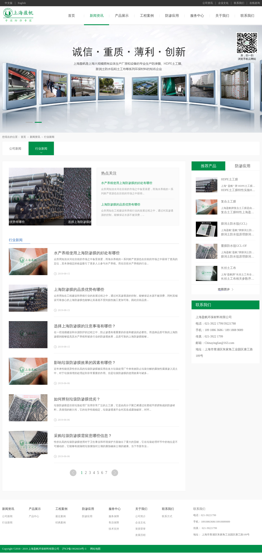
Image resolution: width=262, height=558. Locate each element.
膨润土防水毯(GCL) (234, 223)
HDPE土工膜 (229, 179)
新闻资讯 (35, 136)
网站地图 (95, 548)
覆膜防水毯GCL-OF (234, 245)
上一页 (74, 473)
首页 (71, 15)
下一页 (115, 473)
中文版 (8, 3)
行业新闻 (49, 136)
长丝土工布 (228, 268)
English (22, 3)
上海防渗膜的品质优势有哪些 (32, 222)
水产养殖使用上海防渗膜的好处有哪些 (126, 183)
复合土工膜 (228, 201)
